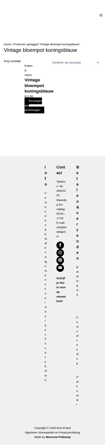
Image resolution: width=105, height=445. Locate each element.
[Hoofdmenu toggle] (101, 15)
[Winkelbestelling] (75, 62)
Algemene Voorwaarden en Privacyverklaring (52, 432)
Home (7, 44)
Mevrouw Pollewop (58, 437)
